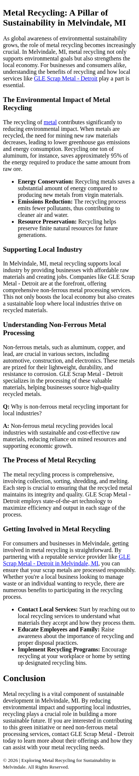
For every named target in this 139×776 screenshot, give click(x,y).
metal (50, 122)
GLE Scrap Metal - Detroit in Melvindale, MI (66, 560)
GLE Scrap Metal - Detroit (66, 78)
